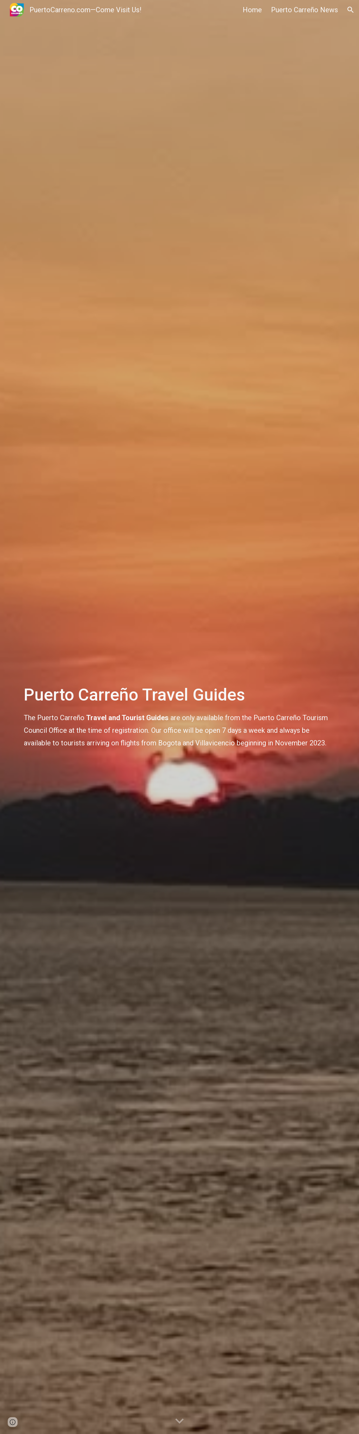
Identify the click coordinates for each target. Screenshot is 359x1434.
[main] (179, 717)
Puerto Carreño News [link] (304, 10)
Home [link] (252, 10)
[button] (350, 9)
